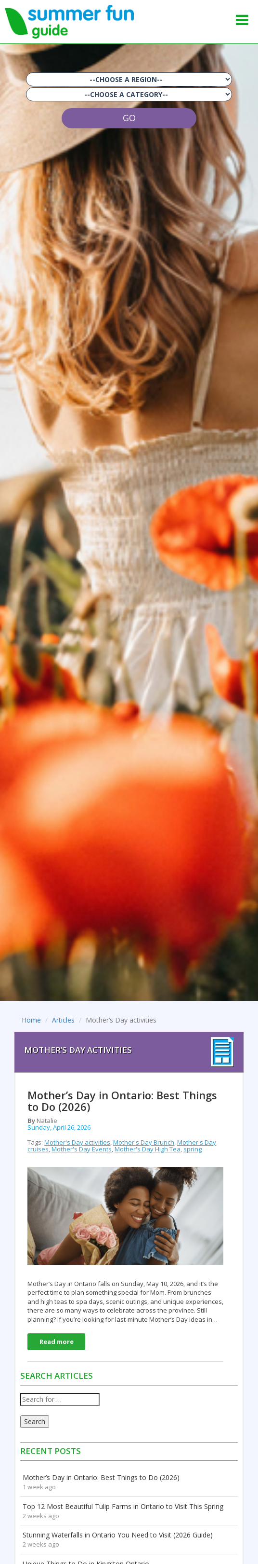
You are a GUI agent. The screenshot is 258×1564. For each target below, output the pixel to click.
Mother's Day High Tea (148, 1149)
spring (192, 1149)
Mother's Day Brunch (143, 1142)
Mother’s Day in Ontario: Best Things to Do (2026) (101, 1477)
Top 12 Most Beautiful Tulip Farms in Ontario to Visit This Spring (123, 1506)
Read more (56, 1341)
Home (31, 1019)
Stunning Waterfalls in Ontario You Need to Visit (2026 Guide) (118, 1534)
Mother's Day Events (82, 1149)
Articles (63, 1019)
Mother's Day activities (77, 1142)
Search (34, 1421)
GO (129, 118)
